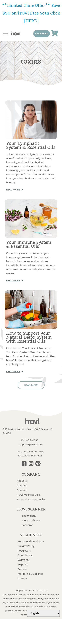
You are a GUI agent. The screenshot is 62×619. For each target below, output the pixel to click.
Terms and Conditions (31, 541)
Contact (22, 485)
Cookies (22, 578)
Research (27, 525)
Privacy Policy (26, 546)
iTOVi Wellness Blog (28, 494)
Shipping (23, 564)
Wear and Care (31, 520)
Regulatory (24, 550)
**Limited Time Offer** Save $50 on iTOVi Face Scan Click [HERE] (31, 13)
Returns (22, 569)
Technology (29, 515)
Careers (22, 490)
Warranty (23, 560)
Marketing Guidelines (30, 573)
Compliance (25, 555)
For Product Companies (31, 499)
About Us (22, 481)
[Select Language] (43, 613)
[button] (41, 33)
